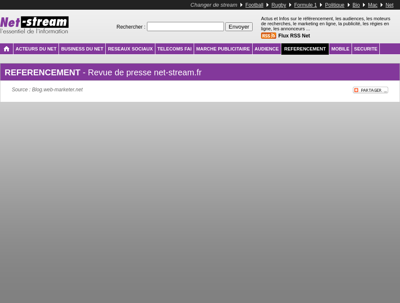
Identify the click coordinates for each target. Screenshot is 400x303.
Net (390, 5)
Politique (334, 5)
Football (254, 5)
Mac (373, 5)
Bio (356, 5)
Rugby (279, 5)
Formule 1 (305, 5)
